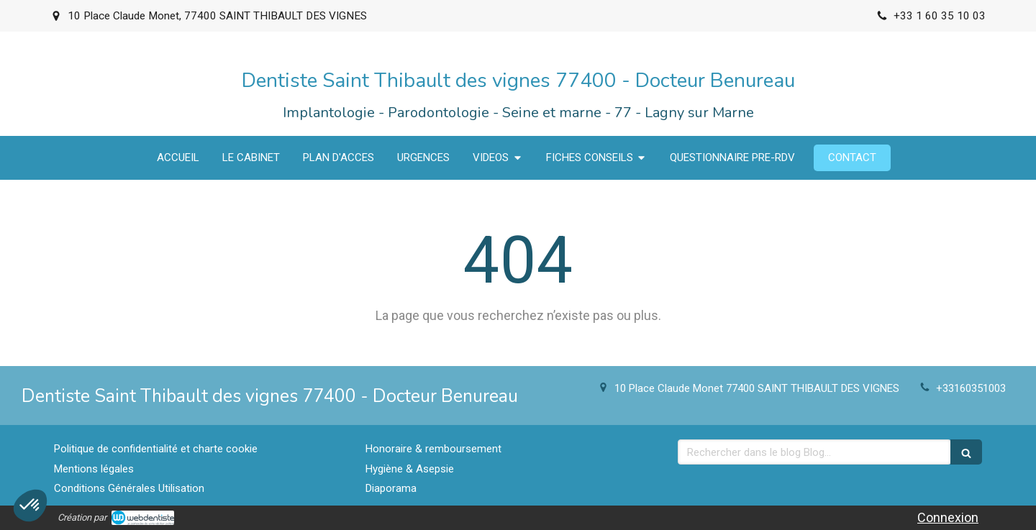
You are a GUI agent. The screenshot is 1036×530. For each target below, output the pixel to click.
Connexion (947, 517)
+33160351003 (971, 388)
